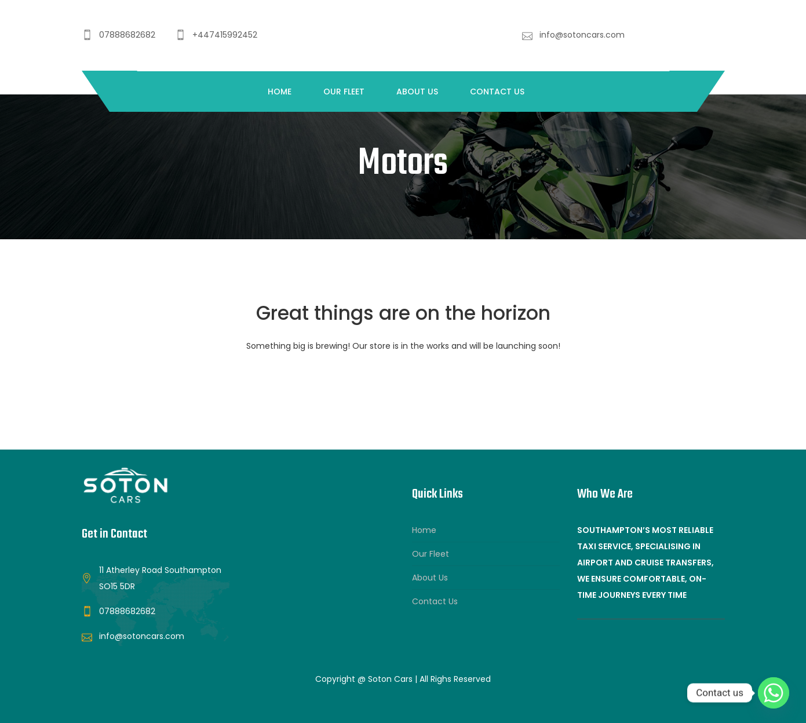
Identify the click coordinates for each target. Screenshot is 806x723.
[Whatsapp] (773, 693)
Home (279, 91)
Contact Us (497, 91)
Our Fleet (343, 91)
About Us (417, 91)
